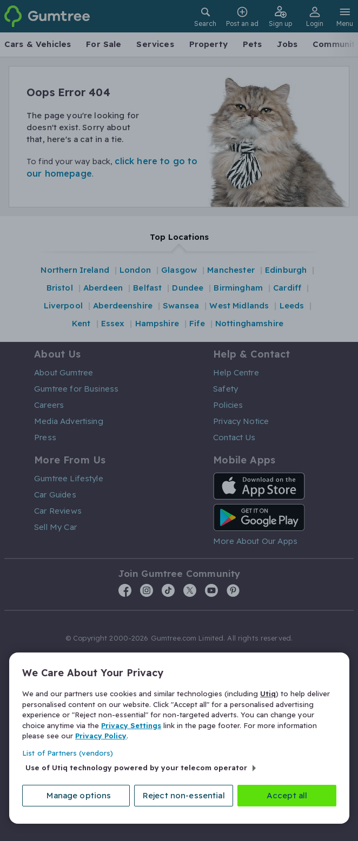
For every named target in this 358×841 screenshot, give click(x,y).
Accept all (287, 795)
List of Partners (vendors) (67, 752)
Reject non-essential (184, 795)
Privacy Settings (131, 725)
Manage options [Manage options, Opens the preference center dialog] (80, 795)
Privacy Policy (101, 735)
